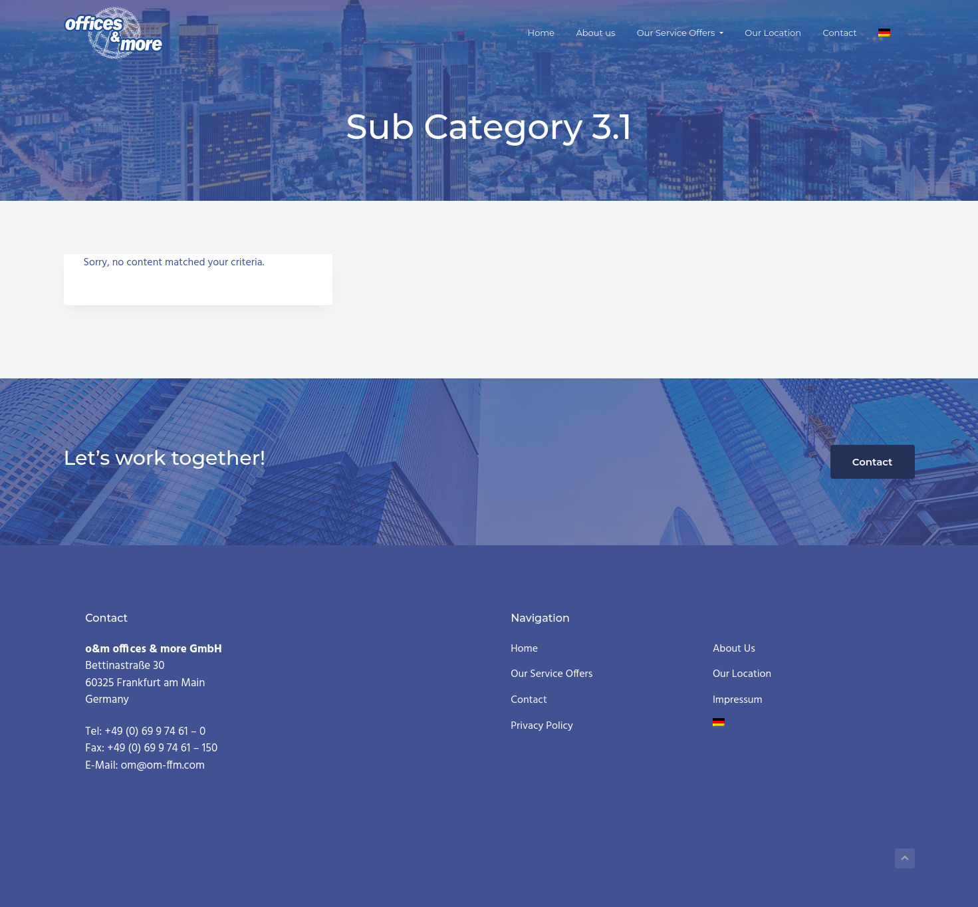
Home (524, 649)
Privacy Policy (542, 726)
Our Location (742, 674)
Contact (872, 461)
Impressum (738, 700)
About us (734, 649)
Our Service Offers (551, 674)
